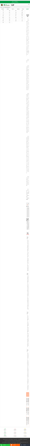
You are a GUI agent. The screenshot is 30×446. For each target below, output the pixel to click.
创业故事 (8, 7)
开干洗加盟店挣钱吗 (27, 344)
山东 (9, 22)
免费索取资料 (28, 400)
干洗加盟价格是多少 (27, 295)
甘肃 (9, 10)
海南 (22, 10)
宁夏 (15, 12)
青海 (15, 10)
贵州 (9, 12)
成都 (15, 20)
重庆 (3, 20)
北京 (9, 7)
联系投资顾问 (26, 409)
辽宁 (9, 15)
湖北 (3, 22)
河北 (9, 17)
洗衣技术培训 (26, 418)
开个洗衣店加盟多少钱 (27, 286)
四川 (15, 15)
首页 (3, 7)
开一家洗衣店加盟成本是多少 (27, 356)
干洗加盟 (5, 7)
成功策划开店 (28, 418)
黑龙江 (3, 17)
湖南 (22, 12)
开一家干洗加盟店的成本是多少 (27, 363)
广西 (3, 12)
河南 (9, 20)
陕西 (22, 15)
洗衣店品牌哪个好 (27, 193)
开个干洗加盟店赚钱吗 (27, 339)
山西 (22, 20)
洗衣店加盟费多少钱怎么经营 (27, 261)
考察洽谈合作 (28, 409)
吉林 (3, 15)
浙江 (22, 17)
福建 (15, 17)
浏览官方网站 (26, 400)
